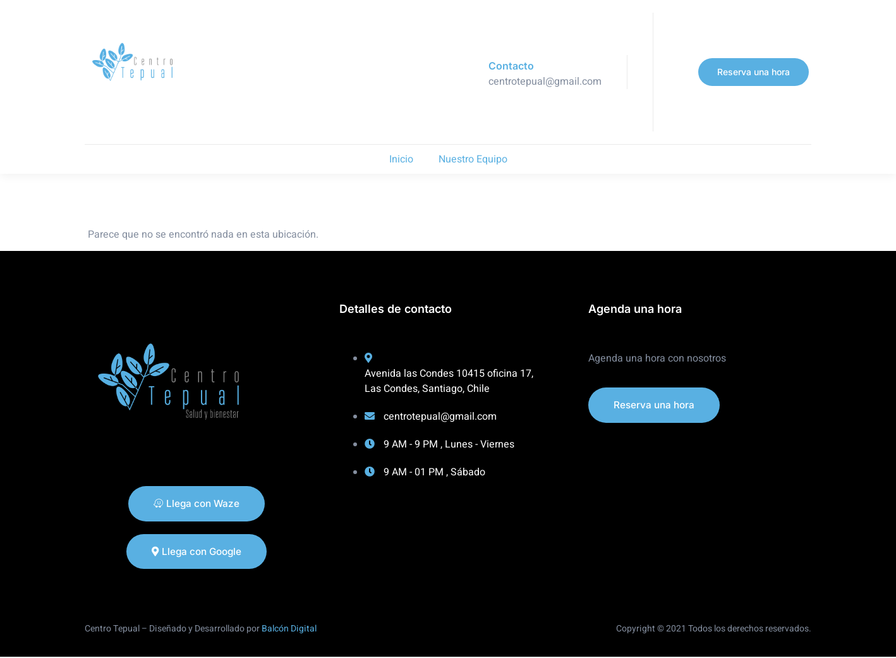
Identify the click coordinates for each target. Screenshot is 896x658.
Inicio (401, 159)
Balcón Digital (289, 629)
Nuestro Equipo (473, 159)
